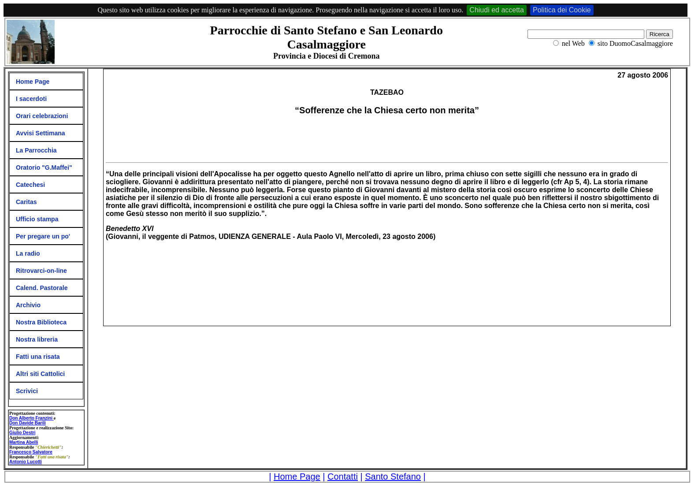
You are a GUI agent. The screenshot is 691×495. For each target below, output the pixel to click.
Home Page (32, 81)
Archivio (28, 305)
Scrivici (27, 391)
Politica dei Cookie (562, 10)
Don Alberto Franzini (31, 418)
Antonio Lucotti (25, 461)
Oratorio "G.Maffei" (44, 167)
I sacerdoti (31, 98)
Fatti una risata (38, 356)
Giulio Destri (22, 432)
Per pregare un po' (43, 236)
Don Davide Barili (27, 423)
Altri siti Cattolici (40, 373)
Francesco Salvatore (30, 452)
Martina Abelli (23, 442)
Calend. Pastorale (42, 287)
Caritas (26, 201)
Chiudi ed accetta (496, 10)
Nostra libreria (37, 339)
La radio (28, 253)
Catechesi (30, 184)
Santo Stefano (393, 476)
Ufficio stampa (37, 219)
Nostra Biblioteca (41, 322)
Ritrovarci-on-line (41, 270)
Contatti (342, 476)
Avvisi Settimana (40, 133)
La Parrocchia (36, 150)
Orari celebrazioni (42, 115)
